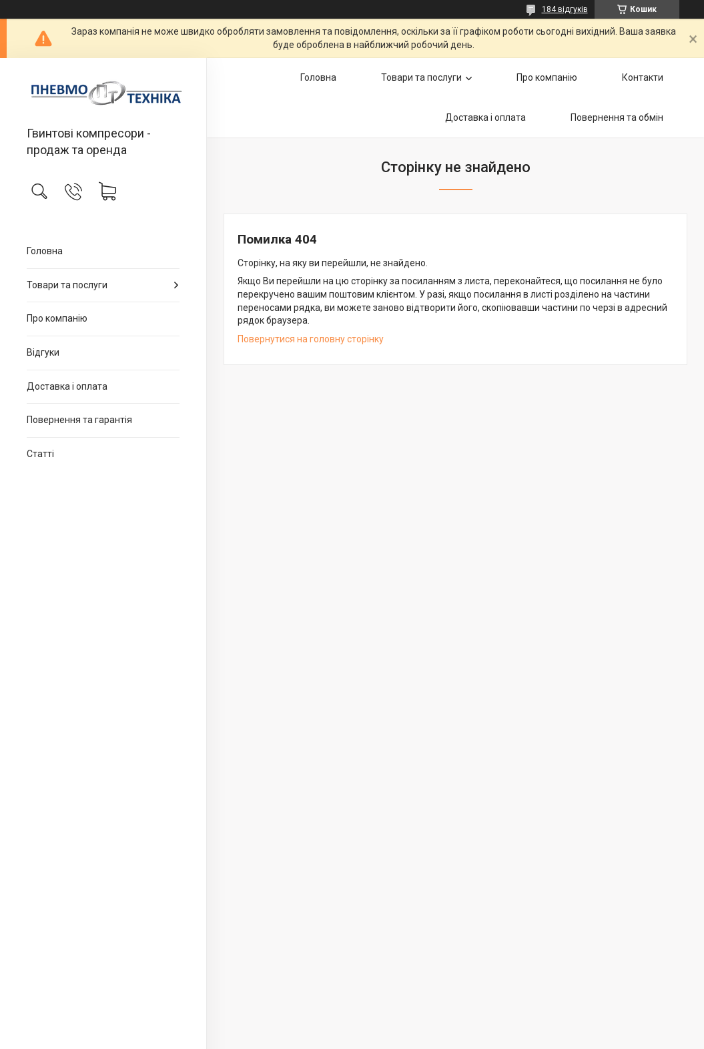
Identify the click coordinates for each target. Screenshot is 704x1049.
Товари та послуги (67, 285)
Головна (45, 251)
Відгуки (43, 352)
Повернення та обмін (617, 117)
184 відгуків (565, 9)
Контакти (642, 77)
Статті (40, 453)
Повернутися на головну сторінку (311, 339)
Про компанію (57, 318)
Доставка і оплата (67, 386)
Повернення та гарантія (79, 419)
